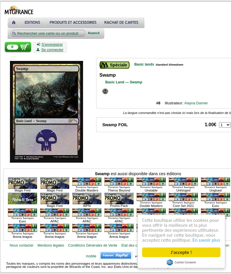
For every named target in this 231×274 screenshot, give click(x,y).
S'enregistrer (50, 45)
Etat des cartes (133, 245)
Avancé (94, 33)
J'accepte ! (181, 252)
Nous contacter (22, 245)
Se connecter (49, 50)
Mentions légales (50, 245)
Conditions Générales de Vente (92, 245)
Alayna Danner (196, 103)
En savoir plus (206, 240)
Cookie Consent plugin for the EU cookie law (181, 262)
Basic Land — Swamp (123, 82)
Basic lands (144, 64)
